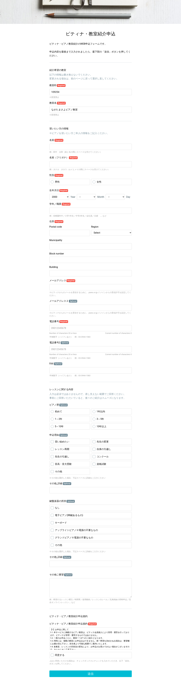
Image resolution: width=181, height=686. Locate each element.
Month (100, 196)
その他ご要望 (61, 574)
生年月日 (58, 190)
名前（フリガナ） (63, 157)
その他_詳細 (60, 483)
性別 (56, 175)
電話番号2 (59, 342)
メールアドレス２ (63, 301)
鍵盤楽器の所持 (62, 501)
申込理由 (58, 435)
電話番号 (58, 321)
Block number (56, 253)
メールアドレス (62, 280)
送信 (91, 674)
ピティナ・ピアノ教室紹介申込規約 (73, 623)
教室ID (57, 85)
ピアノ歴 (58, 404)
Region (94, 226)
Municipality (55, 240)
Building (53, 267)
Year (73, 196)
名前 (56, 140)
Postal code (55, 226)
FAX (55, 363)
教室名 (57, 102)
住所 (56, 221)
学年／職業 (60, 204)
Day (128, 196)
